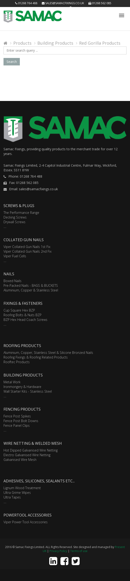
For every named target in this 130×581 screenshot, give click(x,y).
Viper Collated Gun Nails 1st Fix (27, 246)
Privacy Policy (58, 551)
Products (22, 43)
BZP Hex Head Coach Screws (25, 319)
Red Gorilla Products (99, 43)
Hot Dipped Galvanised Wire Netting (31, 450)
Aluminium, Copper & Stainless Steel (31, 290)
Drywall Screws (14, 222)
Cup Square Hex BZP (19, 310)
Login (61, 8)
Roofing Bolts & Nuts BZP (23, 315)
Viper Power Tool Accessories (26, 522)
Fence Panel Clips (17, 425)
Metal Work (12, 382)
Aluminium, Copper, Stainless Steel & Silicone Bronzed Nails (48, 352)
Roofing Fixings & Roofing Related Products (36, 357)
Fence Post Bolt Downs (21, 421)
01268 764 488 (26, 3)
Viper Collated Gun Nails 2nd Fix (28, 251)
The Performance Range (21, 212)
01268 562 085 (99, 3)
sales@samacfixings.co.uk (63, 3)
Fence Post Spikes (17, 416)
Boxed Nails (12, 281)
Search (12, 61)
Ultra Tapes (12, 497)
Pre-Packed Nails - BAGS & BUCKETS (31, 285)
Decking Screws (15, 217)
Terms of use (79, 551)
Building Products (55, 43)
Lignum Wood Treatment (22, 488)
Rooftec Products (17, 362)
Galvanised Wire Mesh (20, 459)
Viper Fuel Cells (15, 256)
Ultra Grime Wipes (17, 492)
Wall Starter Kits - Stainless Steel (28, 391)
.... (5, 226)
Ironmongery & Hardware (22, 386)
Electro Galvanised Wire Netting (27, 455)
